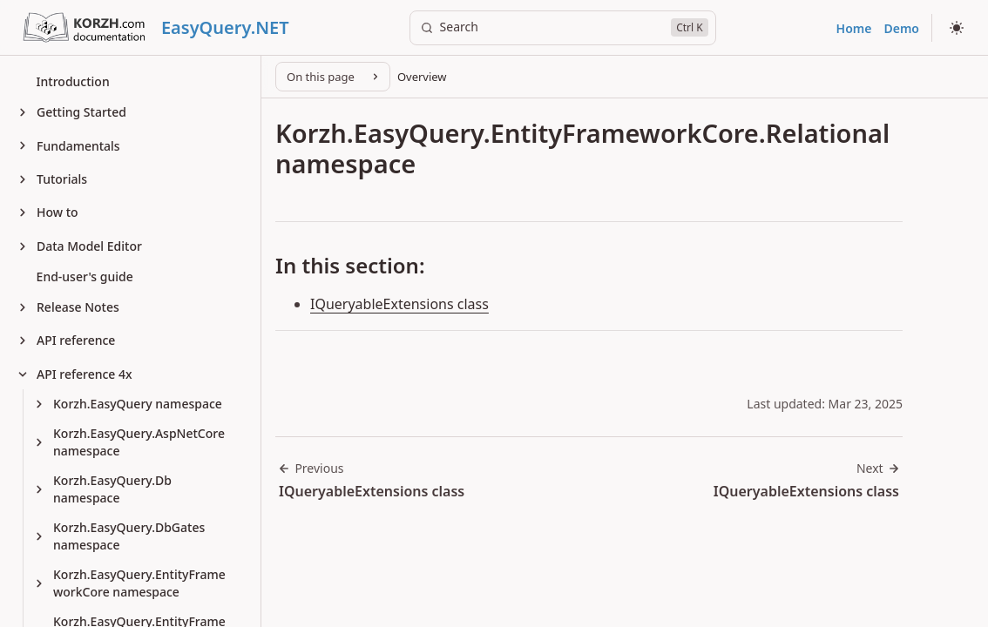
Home (854, 28)
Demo (901, 28)
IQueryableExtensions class (399, 304)
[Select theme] (956, 28)
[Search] (562, 27)
